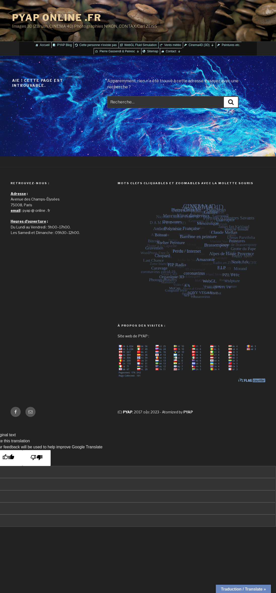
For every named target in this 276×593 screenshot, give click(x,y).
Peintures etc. (231, 45)
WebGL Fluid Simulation (140, 45)
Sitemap (152, 51)
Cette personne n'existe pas (98, 45)
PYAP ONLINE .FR (56, 17)
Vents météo (172, 45)
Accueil (45, 45)
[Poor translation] (36, 458)
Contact (173, 51)
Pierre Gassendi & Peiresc (119, 51)
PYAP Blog (64, 45)
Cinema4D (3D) (201, 45)
